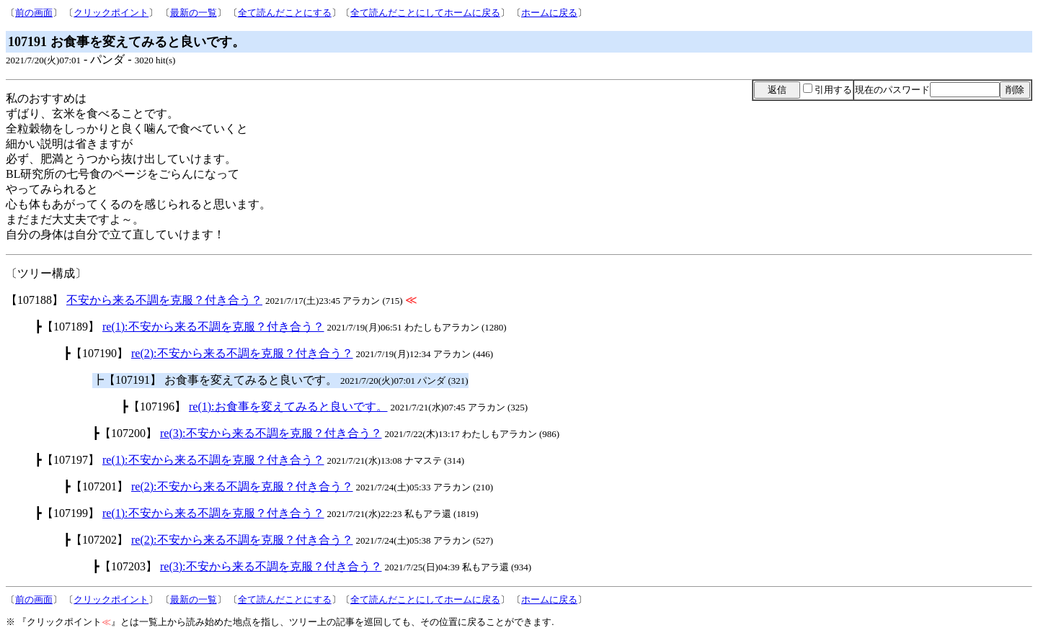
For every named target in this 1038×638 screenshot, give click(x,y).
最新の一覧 (193, 12)
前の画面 (34, 12)
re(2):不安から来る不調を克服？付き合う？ (242, 353)
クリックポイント (111, 12)
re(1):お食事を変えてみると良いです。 (288, 406)
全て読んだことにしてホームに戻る (425, 12)
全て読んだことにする (285, 12)
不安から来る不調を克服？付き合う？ (164, 300)
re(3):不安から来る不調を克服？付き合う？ (271, 433)
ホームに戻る (549, 12)
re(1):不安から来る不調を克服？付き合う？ (213, 326)
